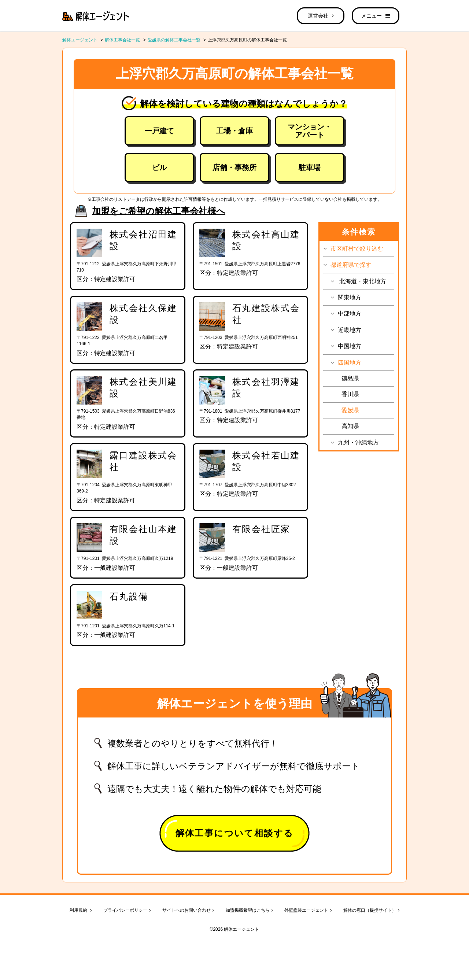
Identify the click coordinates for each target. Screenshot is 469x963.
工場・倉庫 (234, 131)
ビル (159, 167)
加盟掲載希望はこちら (249, 910)
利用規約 (81, 910)
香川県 (350, 394)
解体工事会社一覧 (122, 40)
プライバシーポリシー (127, 910)
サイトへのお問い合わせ (188, 910)
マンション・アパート (310, 131)
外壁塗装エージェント (308, 910)
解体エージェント (79, 40)
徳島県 (350, 378)
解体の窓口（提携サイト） (371, 910)
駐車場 (310, 167)
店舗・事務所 (234, 167)
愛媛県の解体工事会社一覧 (174, 40)
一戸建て (159, 131)
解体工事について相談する (235, 833)
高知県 (350, 426)
